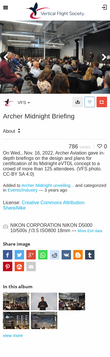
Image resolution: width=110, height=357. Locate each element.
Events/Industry (23, 190)
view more (13, 335)
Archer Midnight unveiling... (47, 185)
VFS (24, 102)
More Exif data (90, 231)
